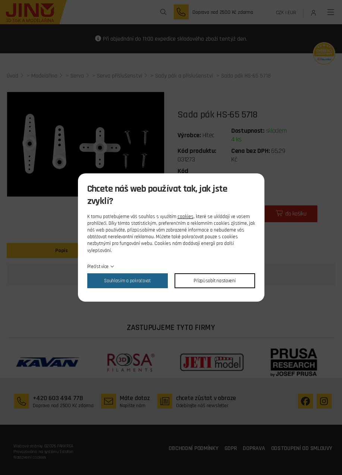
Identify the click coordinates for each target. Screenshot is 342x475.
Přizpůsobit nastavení (214, 281)
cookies (186, 217)
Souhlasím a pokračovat (127, 281)
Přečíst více (98, 267)
